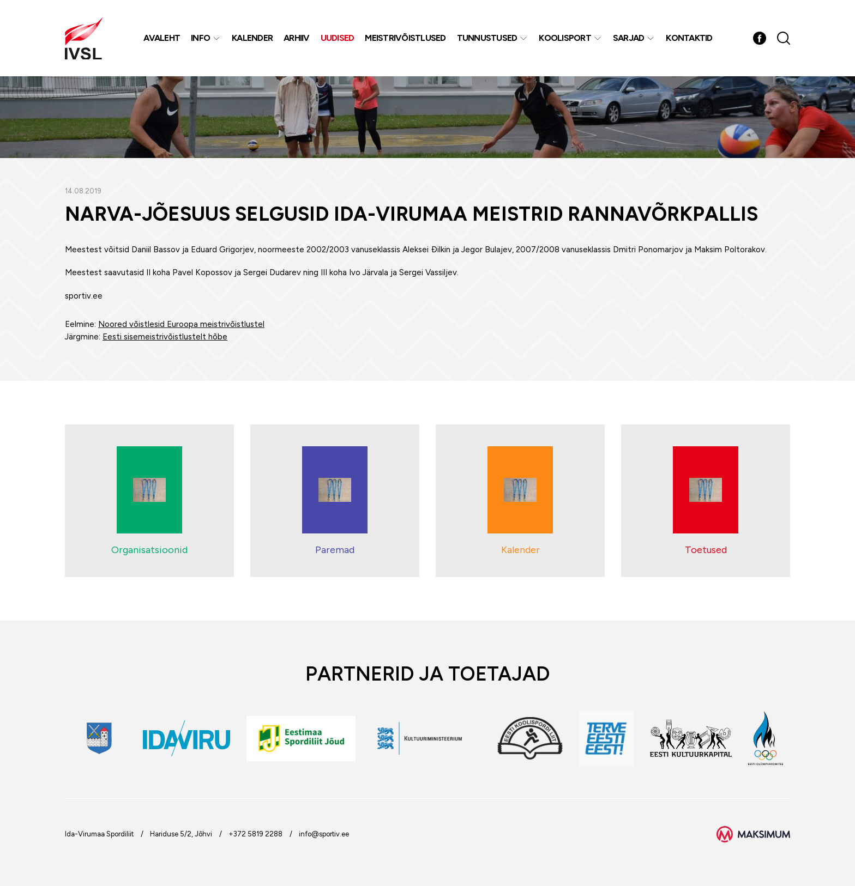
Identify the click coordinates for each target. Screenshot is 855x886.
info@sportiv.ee (324, 834)
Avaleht (161, 38)
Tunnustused (487, 38)
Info (200, 38)
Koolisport (565, 38)
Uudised (337, 38)
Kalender (252, 38)
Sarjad (629, 38)
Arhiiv (297, 38)
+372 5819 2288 (255, 834)
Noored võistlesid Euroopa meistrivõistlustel (181, 324)
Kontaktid (689, 38)
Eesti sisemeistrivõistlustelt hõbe (165, 337)
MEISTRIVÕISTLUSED (405, 38)
